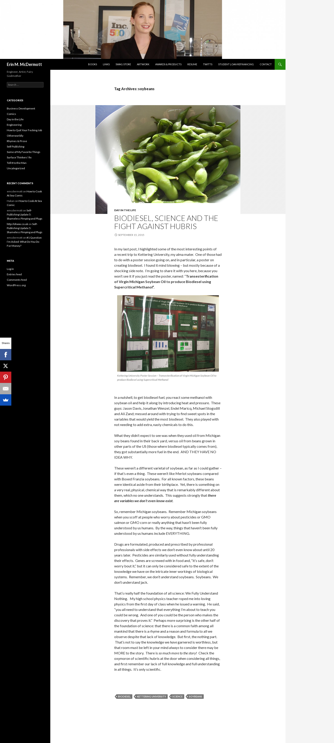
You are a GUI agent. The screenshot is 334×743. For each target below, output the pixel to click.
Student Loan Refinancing (236, 64)
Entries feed (14, 274)
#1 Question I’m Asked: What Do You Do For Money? (24, 241)
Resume (192, 64)
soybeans (195, 696)
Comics (11, 114)
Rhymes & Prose (17, 141)
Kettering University (151, 696)
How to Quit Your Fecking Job (24, 130)
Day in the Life (125, 210)
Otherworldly (15, 135)
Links (106, 64)
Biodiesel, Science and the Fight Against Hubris (166, 222)
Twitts (207, 64)
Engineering (14, 124)
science (177, 696)
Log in (10, 269)
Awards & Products (168, 64)
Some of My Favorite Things (23, 152)
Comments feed (17, 279)
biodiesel (124, 696)
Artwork (143, 64)
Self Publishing (15, 146)
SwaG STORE (123, 64)
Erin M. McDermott (24, 64)
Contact (266, 64)
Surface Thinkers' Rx (19, 157)
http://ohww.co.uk (17, 224)
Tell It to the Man (17, 163)
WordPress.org (16, 285)
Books (92, 64)
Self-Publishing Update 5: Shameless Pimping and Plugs (24, 214)
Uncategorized (16, 168)
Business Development (21, 108)
